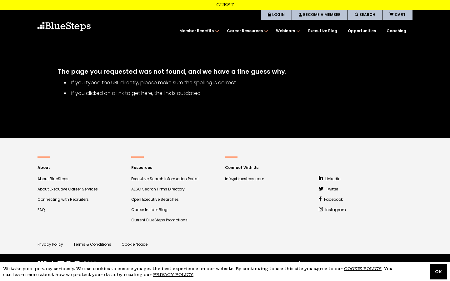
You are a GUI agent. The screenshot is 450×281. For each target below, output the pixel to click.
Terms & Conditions (92, 244)
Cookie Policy (363, 268)
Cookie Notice (135, 244)
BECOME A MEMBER (320, 14)
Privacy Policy (50, 244)
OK (438, 272)
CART (397, 14)
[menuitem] (198, 31)
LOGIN (276, 14)
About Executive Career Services (68, 189)
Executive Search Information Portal (164, 178)
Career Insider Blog (149, 209)
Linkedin (330, 178)
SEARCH (365, 14)
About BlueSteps (53, 178)
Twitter (328, 189)
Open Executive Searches (155, 199)
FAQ (41, 209)
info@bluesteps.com (244, 178)
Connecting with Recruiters (63, 199)
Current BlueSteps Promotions (159, 220)
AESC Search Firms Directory (158, 189)
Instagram (332, 209)
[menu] (292, 31)
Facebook (331, 199)
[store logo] (64, 26)
